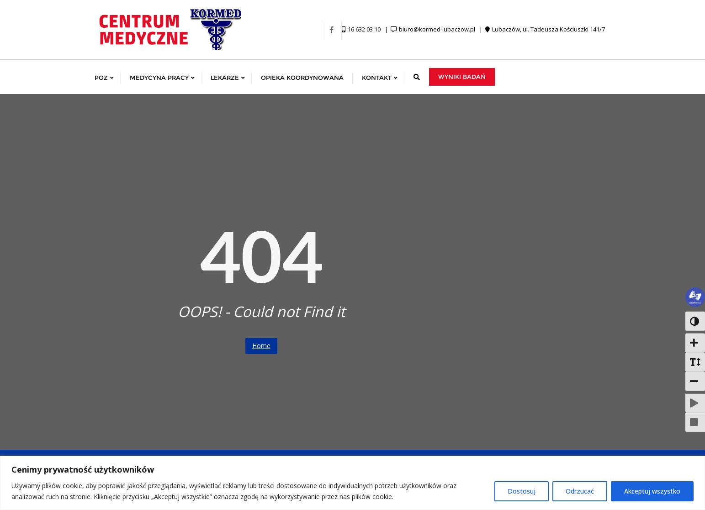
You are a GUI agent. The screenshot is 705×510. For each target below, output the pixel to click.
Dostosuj (521, 491)
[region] (352, 483)
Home (261, 345)
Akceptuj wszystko (652, 491)
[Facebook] (332, 30)
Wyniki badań (462, 76)
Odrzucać (580, 491)
